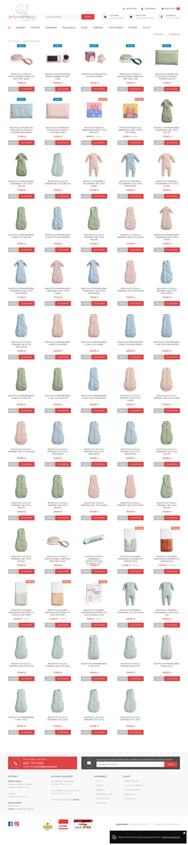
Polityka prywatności (171, 837)
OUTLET (147, 27)
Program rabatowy (132, 789)
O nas (98, 781)
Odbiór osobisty (132, 781)
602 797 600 (131, 8)
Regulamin (100, 789)
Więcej (13, 89)
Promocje (174, 34)
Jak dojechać (101, 803)
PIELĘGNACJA (68, 27)
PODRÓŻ (132, 27)
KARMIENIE (51, 27)
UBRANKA (98, 27)
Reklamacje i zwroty (104, 794)
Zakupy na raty (131, 794)
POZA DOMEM (115, 27)
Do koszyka (26, 89)
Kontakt (99, 785)
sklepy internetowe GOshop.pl (167, 824)
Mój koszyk (172, 8)
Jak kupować (130, 798)
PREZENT (35, 27)
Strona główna (9, 27)
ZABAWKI (20, 27)
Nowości (158, 34)
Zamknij (184, 833)
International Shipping (134, 785)
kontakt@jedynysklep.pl (45, 766)
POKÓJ (84, 27)
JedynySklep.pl (22, 12)
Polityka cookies (102, 798)
